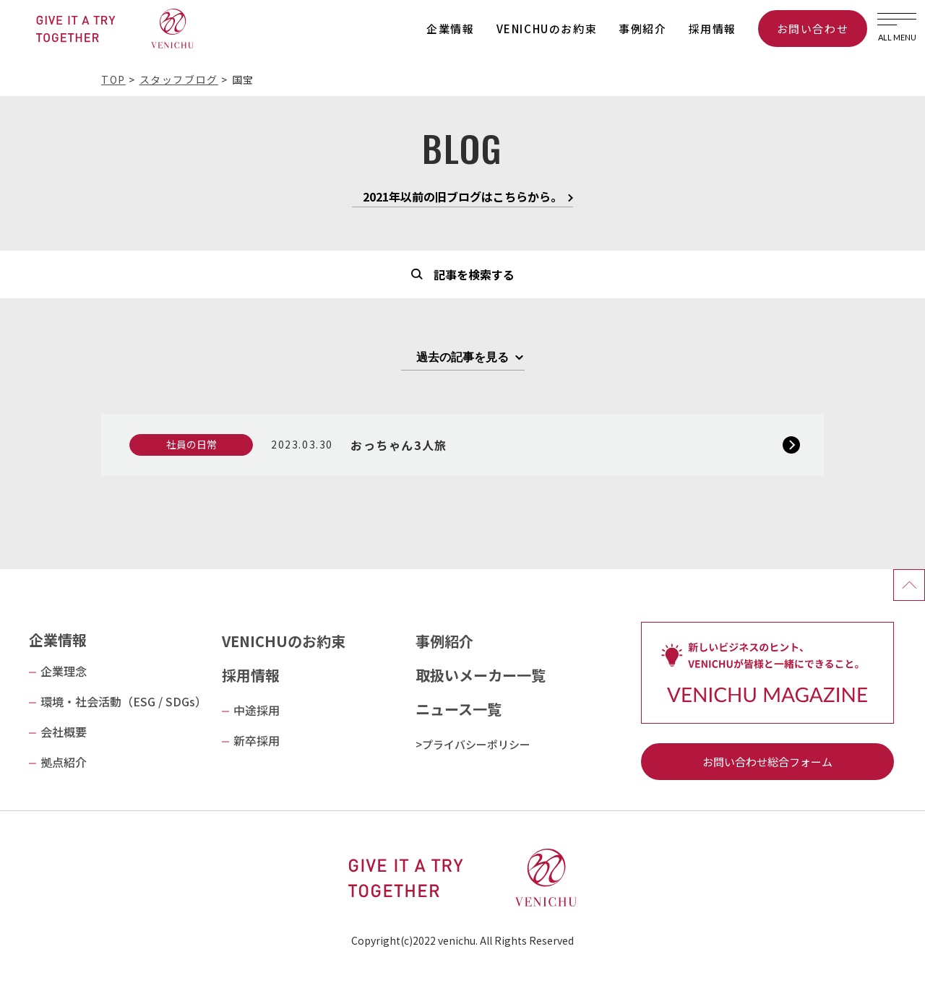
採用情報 (712, 28)
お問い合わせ (813, 28)
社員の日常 (191, 444)
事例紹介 (642, 28)
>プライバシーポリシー (473, 744)
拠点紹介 (63, 762)
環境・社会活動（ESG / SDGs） (123, 701)
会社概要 (63, 731)
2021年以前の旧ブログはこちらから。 (462, 198)
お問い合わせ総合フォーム (767, 761)
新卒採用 (256, 740)
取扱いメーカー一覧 (481, 674)
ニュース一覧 (459, 708)
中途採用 (256, 710)
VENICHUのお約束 (547, 28)
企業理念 (63, 671)
